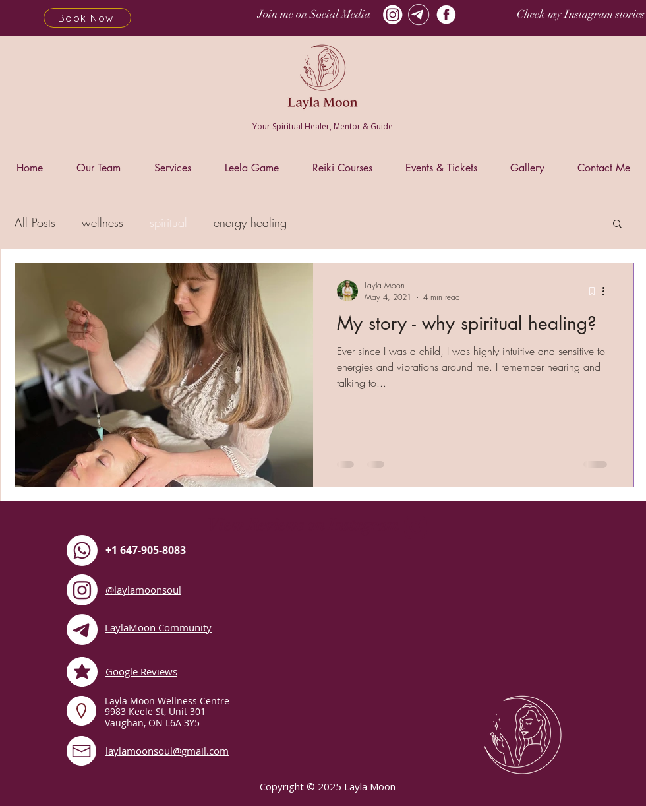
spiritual (168, 222)
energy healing (250, 222)
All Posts (35, 222)
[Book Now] (87, 18)
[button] (617, 225)
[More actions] (608, 291)
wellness (102, 222)
